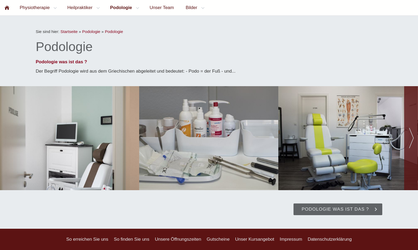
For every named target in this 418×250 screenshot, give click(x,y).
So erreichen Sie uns (87, 239)
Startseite (69, 31)
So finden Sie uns (131, 239)
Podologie (91, 31)
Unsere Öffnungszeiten (178, 239)
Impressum (291, 239)
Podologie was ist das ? (61, 61)
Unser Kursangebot (254, 239)
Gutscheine (218, 239)
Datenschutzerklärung (330, 239)
